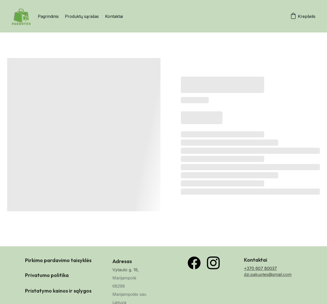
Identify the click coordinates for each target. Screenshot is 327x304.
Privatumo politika (47, 276)
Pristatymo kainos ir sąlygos (58, 291)
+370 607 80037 (260, 270)
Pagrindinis (48, 16)
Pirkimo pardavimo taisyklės (58, 261)
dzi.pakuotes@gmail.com (267, 276)
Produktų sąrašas (82, 16)
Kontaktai (114, 16)
